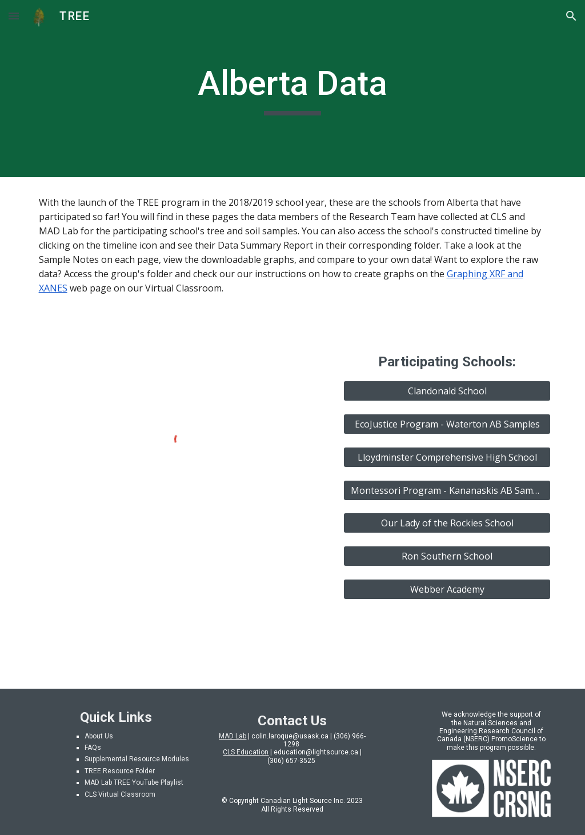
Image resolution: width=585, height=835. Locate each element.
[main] (292, 88)
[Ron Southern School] (447, 556)
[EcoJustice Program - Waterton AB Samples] (447, 424)
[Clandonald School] (447, 390)
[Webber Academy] (447, 589)
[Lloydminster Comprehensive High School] (447, 457)
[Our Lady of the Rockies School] (447, 523)
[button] (13, 15)
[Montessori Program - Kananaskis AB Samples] (447, 490)
